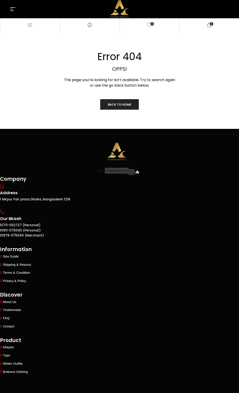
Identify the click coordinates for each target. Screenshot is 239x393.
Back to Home (119, 104)
